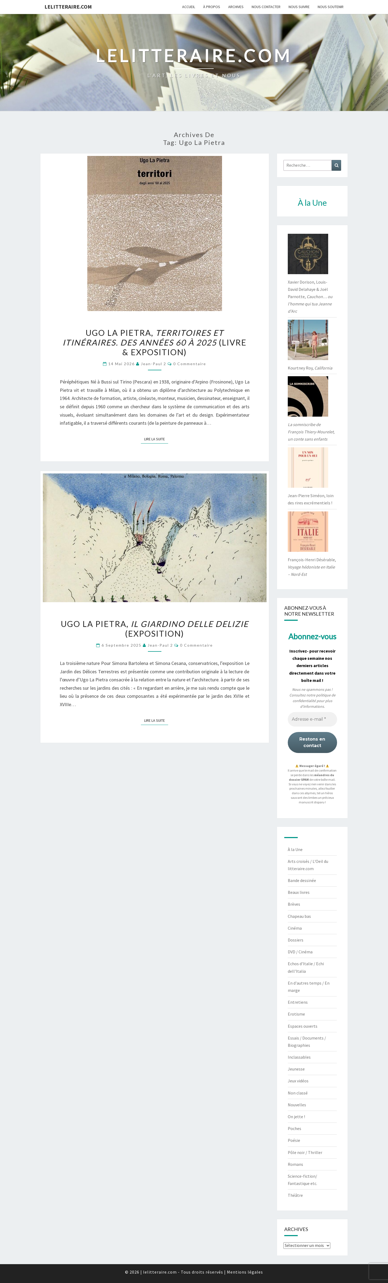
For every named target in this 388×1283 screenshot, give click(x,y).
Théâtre (295, 1195)
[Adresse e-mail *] (312, 719)
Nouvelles (297, 1104)
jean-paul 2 (153, 363)
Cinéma (295, 928)
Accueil (188, 6)
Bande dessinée (302, 880)
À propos (211, 6)
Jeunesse (296, 1069)
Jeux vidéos (298, 1080)
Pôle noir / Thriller (305, 1152)
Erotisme (296, 1014)
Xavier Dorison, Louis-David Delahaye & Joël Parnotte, (310, 296)
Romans (295, 1164)
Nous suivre (299, 6)
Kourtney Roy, (310, 368)
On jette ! (296, 1116)
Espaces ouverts (302, 1026)
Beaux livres (299, 892)
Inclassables (299, 1057)
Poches (294, 1128)
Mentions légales (245, 1272)
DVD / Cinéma (300, 951)
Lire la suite (156, 438)
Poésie (294, 1140)
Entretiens (298, 1002)
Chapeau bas (299, 916)
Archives (236, 6)
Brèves (294, 904)
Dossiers (295, 940)
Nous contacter (266, 6)
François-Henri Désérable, (312, 567)
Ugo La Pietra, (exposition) (154, 628)
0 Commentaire (189, 363)
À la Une (295, 849)
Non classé (298, 1093)
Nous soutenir (331, 6)
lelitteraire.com (68, 6)
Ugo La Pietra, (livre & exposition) (155, 342)
